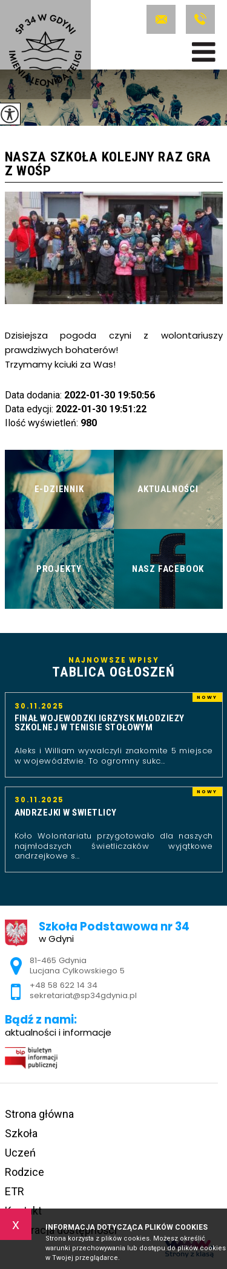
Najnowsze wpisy (114, 668)
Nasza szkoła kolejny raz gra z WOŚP (108, 164)
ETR (14, 1191)
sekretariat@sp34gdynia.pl (161, 19)
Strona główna (39, 1114)
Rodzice (24, 1172)
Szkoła (21, 1133)
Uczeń (20, 1152)
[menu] (203, 52)
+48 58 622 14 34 (200, 19)
